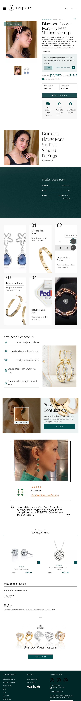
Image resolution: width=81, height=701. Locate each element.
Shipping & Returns (9, 679)
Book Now (59, 426)
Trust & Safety (7, 686)
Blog (4, 689)
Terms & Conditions (9, 682)
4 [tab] (44, 529)
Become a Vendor (32, 679)
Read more (46, 52)
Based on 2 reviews (57, 19)
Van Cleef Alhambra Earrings (45, 495)
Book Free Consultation (65, 67)
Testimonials (7, 699)
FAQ (4, 692)
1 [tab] (35, 529)
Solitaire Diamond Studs (22, 569)
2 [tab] (38, 529)
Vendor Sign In (31, 682)
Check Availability (59, 95)
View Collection (40, 657)
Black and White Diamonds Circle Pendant (58, 568)
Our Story (6, 695)
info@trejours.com (57, 688)
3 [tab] (41, 529)
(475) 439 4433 (55, 685)
